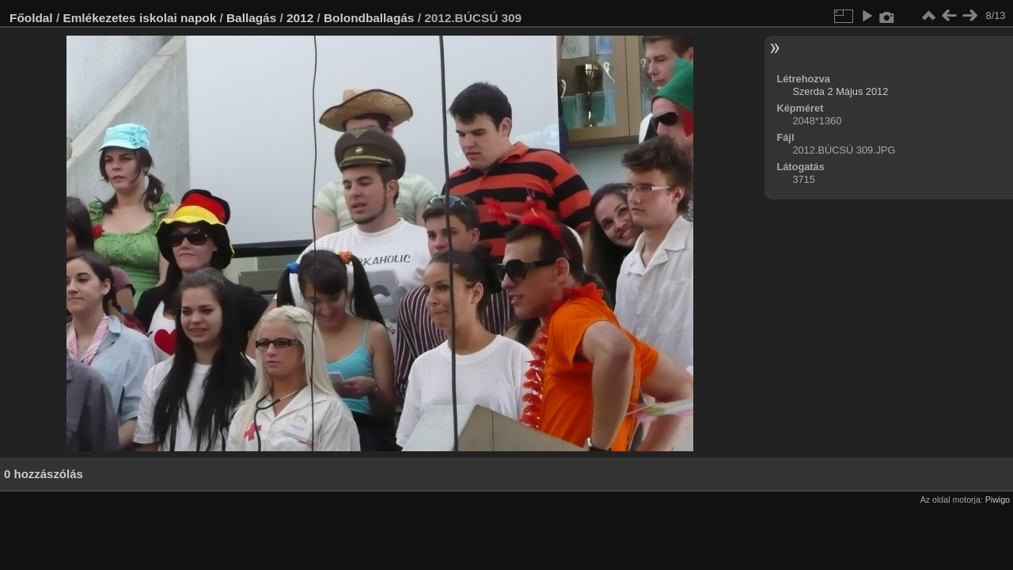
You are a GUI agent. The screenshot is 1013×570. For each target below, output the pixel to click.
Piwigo (997, 499)
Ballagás (251, 18)
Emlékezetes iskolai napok (139, 18)
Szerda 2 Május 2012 (840, 91)
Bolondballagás (369, 18)
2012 (299, 18)
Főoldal (31, 18)
